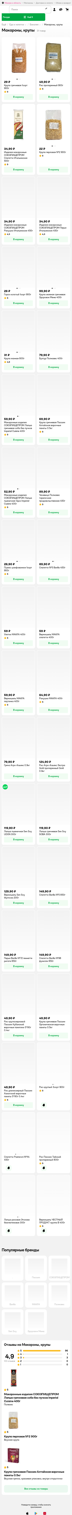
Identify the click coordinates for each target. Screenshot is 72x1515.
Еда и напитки (16, 24)
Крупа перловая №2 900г (20, 1436)
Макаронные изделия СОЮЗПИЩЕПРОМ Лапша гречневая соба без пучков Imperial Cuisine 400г (31, 1397)
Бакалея (34, 24)
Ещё (4, 24)
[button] (28, 17)
